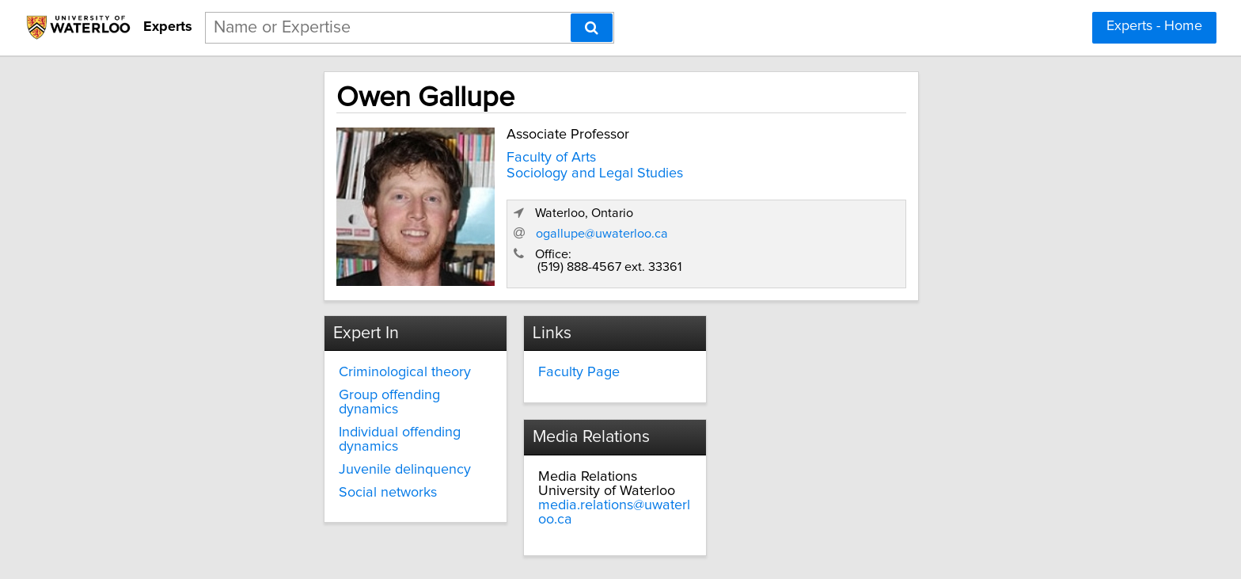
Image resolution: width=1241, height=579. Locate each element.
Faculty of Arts (407, 154)
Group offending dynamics (284, 390)
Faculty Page (520, 367)
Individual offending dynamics (294, 413)
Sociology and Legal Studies (450, 170)
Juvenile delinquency (268, 436)
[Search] (592, 27)
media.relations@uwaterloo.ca (850, 395)
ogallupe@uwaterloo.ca (888, 225)
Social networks (251, 458)
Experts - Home (1154, 26)
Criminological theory (268, 367)
